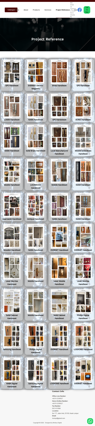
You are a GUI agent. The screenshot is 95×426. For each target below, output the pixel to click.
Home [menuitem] (17, 10)
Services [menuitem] (48, 10)
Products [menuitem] (36, 10)
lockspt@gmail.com (58, 418)
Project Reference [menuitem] (63, 10)
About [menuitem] (26, 10)
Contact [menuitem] (77, 10)
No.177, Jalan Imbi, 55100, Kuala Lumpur (65, 413)
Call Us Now (86, 10)
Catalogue (11, 10)
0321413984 (56, 408)
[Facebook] (80, 10)
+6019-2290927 (57, 398)
